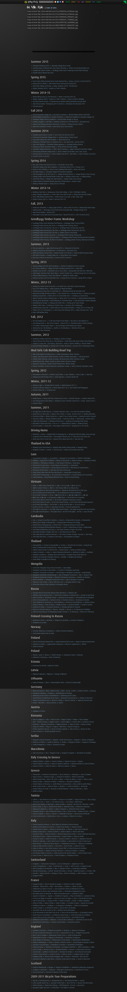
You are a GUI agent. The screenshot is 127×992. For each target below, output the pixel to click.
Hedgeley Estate (37, 956)
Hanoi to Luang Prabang (72, 477)
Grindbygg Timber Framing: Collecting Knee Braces (79, 240)
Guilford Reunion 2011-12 (69, 385)
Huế (58, 485)
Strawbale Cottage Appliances (56, 144)
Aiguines (50, 896)
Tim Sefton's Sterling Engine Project (43, 326)
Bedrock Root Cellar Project (87, 208)
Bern (56, 868)
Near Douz (50, 804)
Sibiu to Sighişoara (38, 719)
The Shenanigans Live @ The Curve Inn (44, 174)
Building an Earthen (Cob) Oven (42, 339)
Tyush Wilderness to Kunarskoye (42, 602)
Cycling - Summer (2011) (74, 414)
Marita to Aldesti (86, 724)
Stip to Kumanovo (38, 753)
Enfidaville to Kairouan (65, 814)
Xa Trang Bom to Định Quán (56, 497)
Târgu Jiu (48, 727)
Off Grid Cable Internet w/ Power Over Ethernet (47, 275)
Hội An (52, 488)
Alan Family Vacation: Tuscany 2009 (55, 848)
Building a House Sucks (72, 176)
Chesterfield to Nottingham (75, 945)
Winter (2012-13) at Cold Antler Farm (59, 296)
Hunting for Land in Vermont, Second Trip (67, 401)
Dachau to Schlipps (57, 700)
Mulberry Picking (83, 423)
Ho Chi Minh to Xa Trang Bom (76, 497)
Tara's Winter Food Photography (79, 388)
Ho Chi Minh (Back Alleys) (40, 504)
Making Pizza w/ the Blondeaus (42, 328)
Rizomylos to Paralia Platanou (59, 789)
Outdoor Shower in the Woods (68, 233)
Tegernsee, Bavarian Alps (85, 700)
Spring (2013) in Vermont (69, 278)
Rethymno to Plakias (50, 782)
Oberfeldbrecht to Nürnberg (64, 693)
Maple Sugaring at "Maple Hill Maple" (61, 289)
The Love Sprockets (38, 248)
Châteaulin (53, 920)
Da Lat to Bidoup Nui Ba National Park (44, 493)
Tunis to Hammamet (39, 816)
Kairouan (54, 814)
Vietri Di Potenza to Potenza (41, 764)
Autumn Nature (37, 403)
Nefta (92, 804)
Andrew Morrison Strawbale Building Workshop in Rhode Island (51, 181)
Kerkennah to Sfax (38, 802)
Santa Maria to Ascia (39, 836)
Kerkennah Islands (38, 811)
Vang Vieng (76, 463)
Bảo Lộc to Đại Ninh (75, 495)
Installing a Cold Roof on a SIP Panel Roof (66, 122)
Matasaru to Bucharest (47, 724)
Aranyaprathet (37, 545)
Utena (47, 682)
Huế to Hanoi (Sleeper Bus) (47, 485)
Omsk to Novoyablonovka (40, 600)
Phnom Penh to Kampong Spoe (42, 525)
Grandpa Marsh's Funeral (52, 385)
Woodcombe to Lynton (39, 937)
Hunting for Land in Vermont (87, 416)
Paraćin (64, 742)
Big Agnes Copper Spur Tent (41, 988)
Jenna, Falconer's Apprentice (41, 194)
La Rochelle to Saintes (51, 908)
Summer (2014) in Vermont (41, 156)
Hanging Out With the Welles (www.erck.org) (82, 434)
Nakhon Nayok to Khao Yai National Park (45, 550)
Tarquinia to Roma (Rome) (51, 843)
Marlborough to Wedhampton (81, 940)
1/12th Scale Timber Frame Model (58, 321)
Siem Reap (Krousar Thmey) (68, 532)
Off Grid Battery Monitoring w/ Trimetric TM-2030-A (48, 117)
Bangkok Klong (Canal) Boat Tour (76, 555)
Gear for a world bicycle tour (41, 980)
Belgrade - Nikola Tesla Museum (62, 740)
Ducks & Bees (80, 374)
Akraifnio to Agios (49, 777)
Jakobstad (49, 620)
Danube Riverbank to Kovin (53, 731)
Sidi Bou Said (51, 816)
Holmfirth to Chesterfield (53, 947)
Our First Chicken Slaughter (40, 346)
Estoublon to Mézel (77, 893)
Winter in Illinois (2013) (40, 199)
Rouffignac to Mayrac (39, 905)
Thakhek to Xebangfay (83, 458)
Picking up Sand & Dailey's (75, 124)
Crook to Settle (37, 949)
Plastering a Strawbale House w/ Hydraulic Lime (47, 142)
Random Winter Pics (39, 390)
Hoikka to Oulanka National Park (85, 642)
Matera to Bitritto (38, 761)
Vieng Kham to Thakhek (47, 460)
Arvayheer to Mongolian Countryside (68, 570)
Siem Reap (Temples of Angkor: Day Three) (69, 529)
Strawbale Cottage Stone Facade (61, 66)
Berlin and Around (38, 691)
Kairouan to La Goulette (65, 799)
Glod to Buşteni (65, 722)
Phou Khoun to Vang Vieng (41, 465)
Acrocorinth (84, 786)
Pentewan (66, 930)
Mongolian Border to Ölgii (73, 582)
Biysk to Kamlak (37, 597)
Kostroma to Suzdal (38, 607)
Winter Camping (37, 985)
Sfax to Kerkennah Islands (53, 811)
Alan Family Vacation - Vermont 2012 (58, 323)
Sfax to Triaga (92, 799)
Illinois (43, 434)
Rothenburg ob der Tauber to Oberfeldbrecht (46, 696)
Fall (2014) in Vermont (59, 115)
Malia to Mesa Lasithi (39, 786)
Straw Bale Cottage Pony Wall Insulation (44, 140)
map (78, 2)
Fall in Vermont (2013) (82, 215)
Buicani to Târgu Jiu (73, 727)
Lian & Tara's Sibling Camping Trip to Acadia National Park (50, 81)
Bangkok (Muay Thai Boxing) (56, 555)
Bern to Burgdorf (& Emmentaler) (42, 868)
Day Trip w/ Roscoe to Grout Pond (43, 258)
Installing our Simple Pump (80, 296)
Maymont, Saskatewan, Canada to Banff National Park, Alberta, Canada (54, 364)
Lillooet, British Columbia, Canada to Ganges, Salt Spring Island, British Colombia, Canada (59, 359)
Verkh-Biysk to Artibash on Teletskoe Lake (67, 595)
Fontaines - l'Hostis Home (40, 886)
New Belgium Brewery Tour (62, 437)
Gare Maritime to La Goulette (48, 799)
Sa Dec (47, 507)
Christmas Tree (51, 390)
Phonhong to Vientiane (47, 463)
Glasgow (51, 967)
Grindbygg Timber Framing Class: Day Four (72, 228)
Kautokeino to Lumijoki (39, 622)
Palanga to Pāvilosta (61, 674)
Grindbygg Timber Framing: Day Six (68, 225)
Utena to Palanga (38, 682)
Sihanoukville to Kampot (73, 520)
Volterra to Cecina (79, 846)
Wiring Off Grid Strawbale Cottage (67, 147)
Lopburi (48, 552)
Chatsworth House (38, 947)
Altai (80, 575)
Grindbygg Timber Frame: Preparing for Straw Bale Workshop (70, 70)
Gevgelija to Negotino (68, 753)
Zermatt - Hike (91, 871)
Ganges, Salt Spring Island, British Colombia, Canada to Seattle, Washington (55, 357)
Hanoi (34, 485)
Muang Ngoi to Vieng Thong (72, 472)
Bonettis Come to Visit (39, 271)
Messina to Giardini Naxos (57, 829)
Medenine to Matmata (82, 807)
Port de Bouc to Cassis (85, 898)
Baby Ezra (89, 374)
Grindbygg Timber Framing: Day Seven (44, 225)
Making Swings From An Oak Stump (84, 273)
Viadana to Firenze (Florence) (54, 851)
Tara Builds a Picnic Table (65, 165)
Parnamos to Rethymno (74, 782)
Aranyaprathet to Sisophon (71, 537)
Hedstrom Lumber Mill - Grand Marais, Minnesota (47, 343)
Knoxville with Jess (74, 398)
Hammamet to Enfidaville (82, 814)
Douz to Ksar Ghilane (39, 804)
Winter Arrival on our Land (62, 197)
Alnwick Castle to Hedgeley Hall (54, 956)
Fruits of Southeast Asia (73, 507)
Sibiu (47, 719)
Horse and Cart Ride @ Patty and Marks (44, 293)
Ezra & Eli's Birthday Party (40, 289)
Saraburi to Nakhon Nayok (78, 550)
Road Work (79, 268)
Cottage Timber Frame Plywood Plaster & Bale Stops (48, 176)
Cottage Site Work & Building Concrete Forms (61, 268)
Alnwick (67, 956)
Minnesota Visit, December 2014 (75, 104)
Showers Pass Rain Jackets (85, 983)
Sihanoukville (86, 520)
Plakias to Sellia (37, 782)
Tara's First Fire (71, 983)
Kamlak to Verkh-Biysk (87, 595)
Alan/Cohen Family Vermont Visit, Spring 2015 (62, 83)
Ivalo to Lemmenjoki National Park (43, 642)
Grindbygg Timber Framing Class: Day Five (45, 228)
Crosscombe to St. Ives (67, 933)
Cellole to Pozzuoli (51, 839)
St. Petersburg (74, 612)
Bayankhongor (86, 572)
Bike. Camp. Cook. (78, 197)
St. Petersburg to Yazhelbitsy (82, 609)
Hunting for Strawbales (39, 208)
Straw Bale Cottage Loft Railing (42, 86)
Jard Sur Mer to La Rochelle (68, 908)
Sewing (82, 980)
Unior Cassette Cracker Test (40, 983)
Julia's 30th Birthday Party (40, 312)
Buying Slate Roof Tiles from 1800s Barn (81, 271)
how (93, 2)
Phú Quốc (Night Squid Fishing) (59, 509)
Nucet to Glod (76, 722)
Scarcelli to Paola (38, 834)
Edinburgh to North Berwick (65, 970)
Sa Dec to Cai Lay (38, 507)
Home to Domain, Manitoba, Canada (82, 366)
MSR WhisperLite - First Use (67, 985)
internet (88, 2)
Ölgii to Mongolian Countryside (75, 580)
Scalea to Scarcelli (50, 834)
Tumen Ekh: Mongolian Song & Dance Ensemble (47, 568)
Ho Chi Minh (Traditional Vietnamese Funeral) (68, 500)
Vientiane (35, 463)
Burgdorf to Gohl (86, 866)
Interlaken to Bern (65, 868)
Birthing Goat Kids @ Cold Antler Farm (74, 291)
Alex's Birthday (70, 374)
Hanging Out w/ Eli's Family (80, 426)
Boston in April (76, 181)
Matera (47, 761)
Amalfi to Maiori (67, 836)
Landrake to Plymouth (39, 930)
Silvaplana (36, 864)
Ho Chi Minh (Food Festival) (60, 502)
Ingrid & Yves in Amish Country (68, 416)
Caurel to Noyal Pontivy (63, 917)
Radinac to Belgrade (88, 740)
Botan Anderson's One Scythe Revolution (62, 308)
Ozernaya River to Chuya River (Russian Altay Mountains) (49, 593)
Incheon (49, 450)
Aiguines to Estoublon (39, 896)
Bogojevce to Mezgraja (89, 742)
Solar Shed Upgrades (39, 144)
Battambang (87, 527)
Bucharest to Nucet (88, 722)
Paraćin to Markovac (53, 742)
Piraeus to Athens (71, 779)
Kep (34, 520)
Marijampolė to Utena (57, 682)
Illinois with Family (79, 169)
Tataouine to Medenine (40, 809)
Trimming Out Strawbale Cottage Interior (45, 137)
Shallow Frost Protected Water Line (79, 68)
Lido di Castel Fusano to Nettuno (56, 841)
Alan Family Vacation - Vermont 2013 (44, 212)
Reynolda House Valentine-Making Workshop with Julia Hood (68, 101)
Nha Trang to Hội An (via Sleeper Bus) (67, 488)
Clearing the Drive (76, 293)
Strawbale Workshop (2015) (41, 66)
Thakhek (35, 460)
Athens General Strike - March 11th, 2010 (45, 779)
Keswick (71, 949)
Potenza (80, 761)
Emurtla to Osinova (68, 600)
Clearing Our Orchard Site (72, 248)
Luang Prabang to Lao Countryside (82, 475)
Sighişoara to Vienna (39, 711)
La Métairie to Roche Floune (60, 915)
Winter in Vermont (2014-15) (67, 97)
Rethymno (62, 782)
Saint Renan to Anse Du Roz (84, 920)
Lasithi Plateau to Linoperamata (62, 784)
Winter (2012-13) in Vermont (67, 298)
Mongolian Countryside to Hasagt (42, 577)
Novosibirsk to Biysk (50, 597)
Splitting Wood (37, 210)
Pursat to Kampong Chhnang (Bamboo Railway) (47, 527)
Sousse (48, 814)
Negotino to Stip (54, 753)
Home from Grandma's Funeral (42, 126)
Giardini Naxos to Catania (40, 829)
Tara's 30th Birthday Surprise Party (43, 197)
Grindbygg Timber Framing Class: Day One (45, 233)
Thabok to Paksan (77, 460)
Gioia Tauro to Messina (81, 829)
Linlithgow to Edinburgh (40, 970)
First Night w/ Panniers (68, 988)
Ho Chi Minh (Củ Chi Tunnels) (41, 502)
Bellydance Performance (57, 421)
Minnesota (36, 434)
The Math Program (38, 172)
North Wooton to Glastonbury (41, 940)
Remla (48, 802)
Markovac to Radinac (39, 742)
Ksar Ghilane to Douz (58, 802)
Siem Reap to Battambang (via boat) (44, 529)
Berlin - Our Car (65, 691)
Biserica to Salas (85, 729)
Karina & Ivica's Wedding (40, 169)
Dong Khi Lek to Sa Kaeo (75, 545)
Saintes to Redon (38, 908)
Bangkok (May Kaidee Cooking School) (64, 447)
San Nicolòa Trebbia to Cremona (42, 853)
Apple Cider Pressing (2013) (54, 248)
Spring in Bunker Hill (72, 377)
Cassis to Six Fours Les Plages (62, 898)
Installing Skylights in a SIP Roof (42, 122)
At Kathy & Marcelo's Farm (61, 412)
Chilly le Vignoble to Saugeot (53, 884)
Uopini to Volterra (38, 848)
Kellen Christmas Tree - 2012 (84, 310)
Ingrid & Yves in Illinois (58, 414)
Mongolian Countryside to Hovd (55, 580)
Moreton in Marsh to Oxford (63, 942)
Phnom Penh (57, 525)
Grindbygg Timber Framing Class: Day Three (45, 230)
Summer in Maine (38, 419)
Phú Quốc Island (56, 512)
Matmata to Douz (69, 807)
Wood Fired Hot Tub (64, 140)
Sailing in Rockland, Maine (53, 419)
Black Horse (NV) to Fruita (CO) (42, 439)
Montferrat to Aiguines (61, 896)
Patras (86, 789)
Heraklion (62, 786)
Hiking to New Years (39, 305)
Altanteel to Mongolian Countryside (65, 577)
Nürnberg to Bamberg (39, 693)
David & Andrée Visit (66, 273)
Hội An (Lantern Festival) (40, 488)
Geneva (91, 873)
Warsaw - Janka (37, 655)
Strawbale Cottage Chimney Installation (44, 119)
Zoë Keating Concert (39, 323)
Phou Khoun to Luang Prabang (79, 468)
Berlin (74, 691)
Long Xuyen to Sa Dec (57, 507)
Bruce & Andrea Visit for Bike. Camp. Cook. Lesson (72, 151)
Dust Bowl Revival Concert (40, 101)
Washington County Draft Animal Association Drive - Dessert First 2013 (53, 215)
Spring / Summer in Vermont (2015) (79, 81)
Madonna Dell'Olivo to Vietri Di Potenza (82, 764)
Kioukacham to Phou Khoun (41, 468)
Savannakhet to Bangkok (40, 458)
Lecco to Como (37, 855)
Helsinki (84, 644)
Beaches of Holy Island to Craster (65, 959)
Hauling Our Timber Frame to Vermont (44, 286)
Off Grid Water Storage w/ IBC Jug (68, 119)
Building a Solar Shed (39, 192)
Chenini (51, 809)
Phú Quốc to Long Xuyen (40, 509)
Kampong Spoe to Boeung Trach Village (68, 522)
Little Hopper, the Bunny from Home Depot (45, 273)
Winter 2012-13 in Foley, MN (84, 308)
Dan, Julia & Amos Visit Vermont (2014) (44, 165)
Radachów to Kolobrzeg (40, 657)
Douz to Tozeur (37, 807)
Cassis (75, 898)
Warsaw (47, 655)
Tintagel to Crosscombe (82, 933)
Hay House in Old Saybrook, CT (79, 321)
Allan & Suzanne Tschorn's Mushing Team (45, 298)
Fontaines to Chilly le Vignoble (72, 884)
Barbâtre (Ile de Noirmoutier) (66, 910)
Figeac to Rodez (60, 903)
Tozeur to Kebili (60, 804)
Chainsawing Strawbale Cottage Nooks (44, 151)
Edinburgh (52, 970)
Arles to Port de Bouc (39, 901)
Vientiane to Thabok (90, 460)
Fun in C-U (56, 423)
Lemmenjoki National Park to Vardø (43, 633)
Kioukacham (74, 465)
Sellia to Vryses (88, 779)
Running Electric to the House (41, 154)
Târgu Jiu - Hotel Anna (59, 727)
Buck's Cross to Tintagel (40, 935)
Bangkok (63, 557)
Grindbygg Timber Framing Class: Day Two (73, 230)
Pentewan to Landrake (54, 930)
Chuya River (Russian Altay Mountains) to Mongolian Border (50, 584)
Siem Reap (89, 534)
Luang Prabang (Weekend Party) (53, 477)
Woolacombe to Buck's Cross (57, 935)
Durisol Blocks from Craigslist (69, 255)
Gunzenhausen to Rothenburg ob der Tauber (46, 698)
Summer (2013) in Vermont (63, 258)
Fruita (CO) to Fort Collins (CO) (81, 437)
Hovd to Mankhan (38, 580)
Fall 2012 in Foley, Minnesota (41, 330)
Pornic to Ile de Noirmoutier (70, 912)
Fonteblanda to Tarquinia (68, 843)
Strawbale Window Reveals (75, 144)
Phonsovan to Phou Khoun (40, 470)
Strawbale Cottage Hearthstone (42, 149)
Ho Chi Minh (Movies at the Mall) (42, 500)
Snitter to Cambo (67, 954)
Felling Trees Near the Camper (82, 194)
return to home (51, 8)
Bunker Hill (48, 426)
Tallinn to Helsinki (38, 646)
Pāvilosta (49, 674)
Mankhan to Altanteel (83, 577)
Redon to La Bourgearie (81, 905)
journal (68, 2)
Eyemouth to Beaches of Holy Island (43, 959)
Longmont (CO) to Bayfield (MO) (42, 437)
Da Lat (51, 495)
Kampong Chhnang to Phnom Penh (73, 525)
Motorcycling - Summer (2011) (86, 419)
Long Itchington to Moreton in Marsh (83, 942)
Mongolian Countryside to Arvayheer (43, 572)
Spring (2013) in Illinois (85, 278)
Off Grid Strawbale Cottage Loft (42, 115)
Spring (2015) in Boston (40, 83)
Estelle (74, 901)
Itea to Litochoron (64, 774)
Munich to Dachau (70, 700)
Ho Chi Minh (53, 504)
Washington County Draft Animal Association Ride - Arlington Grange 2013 (65, 210)
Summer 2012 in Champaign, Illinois (83, 346)
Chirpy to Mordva (38, 605)
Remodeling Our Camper (40, 303)
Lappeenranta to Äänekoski (55, 644)
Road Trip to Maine (68, 419)
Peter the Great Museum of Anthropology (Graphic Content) (50, 612)
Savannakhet (53, 458)
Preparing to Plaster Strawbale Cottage (44, 147)
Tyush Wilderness (59, 602)
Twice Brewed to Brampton (83, 952)
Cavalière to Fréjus (89, 896)
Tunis (58, 816)
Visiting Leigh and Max (55, 208)
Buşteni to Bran (54, 722)
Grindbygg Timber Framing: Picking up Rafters (46, 237)
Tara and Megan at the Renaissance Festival (68, 326)
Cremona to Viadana (71, 851)
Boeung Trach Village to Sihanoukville (44, 522)
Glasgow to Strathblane (62, 967)
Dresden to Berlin (83, 691)
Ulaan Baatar (67, 568)
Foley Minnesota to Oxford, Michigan (85, 300)
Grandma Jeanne (38, 106)
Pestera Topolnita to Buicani (41, 729)
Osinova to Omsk (55, 600)
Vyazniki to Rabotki (73, 605)
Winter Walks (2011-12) (60, 388)
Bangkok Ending (82, 447)
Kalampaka (75, 774)
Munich (61, 703)
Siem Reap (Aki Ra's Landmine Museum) (45, 534)
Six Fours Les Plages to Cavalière (42, 898)
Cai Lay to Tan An (80, 504)
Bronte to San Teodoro (63, 827)
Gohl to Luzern (75, 866)
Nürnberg (51, 693)
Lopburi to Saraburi (38, 552)
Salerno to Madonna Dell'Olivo (60, 764)
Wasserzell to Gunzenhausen (69, 698)
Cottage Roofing (86, 176)
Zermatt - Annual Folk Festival (57, 871)
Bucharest (36, 724)
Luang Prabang (37, 477)
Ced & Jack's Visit (72, 250)
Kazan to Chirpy (49, 605)
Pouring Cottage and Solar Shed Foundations (46, 266)
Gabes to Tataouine (61, 809)
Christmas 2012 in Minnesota (73, 305)
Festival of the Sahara (55, 807)
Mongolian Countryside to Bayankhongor (45, 575)
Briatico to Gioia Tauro (39, 832)
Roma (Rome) (37, 843)
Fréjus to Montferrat (76, 896)
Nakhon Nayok (63, 550)
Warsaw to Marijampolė (73, 682)
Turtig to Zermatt (44, 873)
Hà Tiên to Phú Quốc (69, 512)
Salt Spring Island (84, 357)
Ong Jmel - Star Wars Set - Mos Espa (77, 804)
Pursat (65, 527)
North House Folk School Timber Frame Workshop (79, 341)
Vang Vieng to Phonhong (63, 463)
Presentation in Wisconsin (40, 374)
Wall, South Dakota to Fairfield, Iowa (43, 354)
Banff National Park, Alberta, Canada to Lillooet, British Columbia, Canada (54, 361)
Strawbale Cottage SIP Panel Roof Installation (59, 172)
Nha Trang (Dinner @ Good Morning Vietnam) (46, 490)
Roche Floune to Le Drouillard (41, 915)
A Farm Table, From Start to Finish (61, 194)
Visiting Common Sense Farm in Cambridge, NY (47, 291)
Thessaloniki (36, 774)
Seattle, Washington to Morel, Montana (68, 354)
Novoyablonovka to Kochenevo (85, 597)
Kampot (61, 520)
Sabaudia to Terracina (85, 839)
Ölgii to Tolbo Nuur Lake (56, 582)
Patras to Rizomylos (76, 789)
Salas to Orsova (74, 729)
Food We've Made (38, 416)
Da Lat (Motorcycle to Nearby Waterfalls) (69, 493)
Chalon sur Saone (77, 886)
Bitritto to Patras (37, 791)
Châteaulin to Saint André (40, 920)
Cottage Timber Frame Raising (72, 179)
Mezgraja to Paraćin (74, 742)
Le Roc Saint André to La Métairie (80, 915)
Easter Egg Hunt (59, 377)
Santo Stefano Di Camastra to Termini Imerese (65, 824)
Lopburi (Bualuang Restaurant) (61, 552)
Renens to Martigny (70, 873)
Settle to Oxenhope (83, 947)
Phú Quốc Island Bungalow (41, 512)
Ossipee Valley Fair (52, 255)
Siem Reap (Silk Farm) (39, 537)
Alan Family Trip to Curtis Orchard (63, 126)
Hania (79, 779)
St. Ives (57, 933)
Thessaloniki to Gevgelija (84, 753)
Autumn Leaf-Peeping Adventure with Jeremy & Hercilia (49, 124)
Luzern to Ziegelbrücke (39, 866)
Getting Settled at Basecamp (87, 298)
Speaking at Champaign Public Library (77, 421)
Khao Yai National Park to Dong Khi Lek (44, 547)
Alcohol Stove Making (51, 985)
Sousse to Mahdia (38, 814)
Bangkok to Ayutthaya (39, 555)
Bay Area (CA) (79, 439)
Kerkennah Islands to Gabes (77, 809)
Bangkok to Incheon (39, 450)
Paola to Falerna (65, 832)
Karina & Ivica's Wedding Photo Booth (61, 169)
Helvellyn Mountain (61, 949)
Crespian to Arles (52, 901)
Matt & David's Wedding (60, 149)
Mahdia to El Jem (83, 811)
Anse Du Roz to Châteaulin (66, 920)
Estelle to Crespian (64, 901)
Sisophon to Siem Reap (55, 537)
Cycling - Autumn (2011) (88, 401)
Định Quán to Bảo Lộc (39, 497)
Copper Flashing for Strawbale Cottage (81, 149)
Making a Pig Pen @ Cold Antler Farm (44, 250)
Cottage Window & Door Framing (85, 174)
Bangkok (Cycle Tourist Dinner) (42, 447)
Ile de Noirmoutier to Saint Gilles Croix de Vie (46, 912)
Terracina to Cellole (64, 839)
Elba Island (58, 846)
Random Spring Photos (56, 374)
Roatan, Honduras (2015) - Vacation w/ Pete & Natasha (49, 88)
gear (82, 2)
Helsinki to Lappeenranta (72, 644)
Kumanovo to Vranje (59, 744)
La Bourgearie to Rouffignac (64, 905)
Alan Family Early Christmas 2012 (64, 310)
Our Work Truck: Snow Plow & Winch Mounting (71, 286)
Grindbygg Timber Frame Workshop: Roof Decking (47, 223)
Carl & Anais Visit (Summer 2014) (64, 135)
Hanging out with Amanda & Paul (43, 377)
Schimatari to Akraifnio (63, 777)
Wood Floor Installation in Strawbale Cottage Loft (79, 117)
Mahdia (92, 811)
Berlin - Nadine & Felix (52, 691)
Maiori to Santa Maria (53, 836)
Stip (47, 753)
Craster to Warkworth (84, 959)
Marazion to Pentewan (78, 930)
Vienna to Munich (51, 703)
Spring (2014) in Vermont (57, 184)
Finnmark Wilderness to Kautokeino (43, 631)
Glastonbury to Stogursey (73, 937)
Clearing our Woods (89, 293)
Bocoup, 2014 (80, 167)
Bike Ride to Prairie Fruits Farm (42, 423)
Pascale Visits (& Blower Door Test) (43, 73)
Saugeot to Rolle (38, 876)
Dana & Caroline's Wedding (76, 99)
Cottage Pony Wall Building (54, 179)
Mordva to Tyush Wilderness (74, 602)
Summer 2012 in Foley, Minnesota (61, 346)
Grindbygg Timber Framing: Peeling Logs (69, 235)
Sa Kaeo (63, 545)
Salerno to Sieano (50, 766)
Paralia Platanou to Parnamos (41, 784)
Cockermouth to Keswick (83, 949)
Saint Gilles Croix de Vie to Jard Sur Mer (44, 910)
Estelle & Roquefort (83, 901)
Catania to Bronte (77, 827)
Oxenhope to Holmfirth (68, 947)
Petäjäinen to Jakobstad (61, 620)
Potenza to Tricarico (70, 761)
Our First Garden (37, 426)
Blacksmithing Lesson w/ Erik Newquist (44, 97)
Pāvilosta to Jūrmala (39, 674)
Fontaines (67, 886)
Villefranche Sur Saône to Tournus (42, 889)
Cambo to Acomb (55, 954)
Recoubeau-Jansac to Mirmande (42, 893)
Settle (92, 947)
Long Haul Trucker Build (57, 983)
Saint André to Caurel (78, 917)
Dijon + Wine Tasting (56, 886)
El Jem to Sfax (72, 811)
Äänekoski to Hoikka (39, 644)
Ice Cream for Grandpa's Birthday (80, 412)
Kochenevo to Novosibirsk (66, 597)
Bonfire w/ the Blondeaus (61, 328)
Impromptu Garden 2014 (66, 167)
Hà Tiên (79, 512)
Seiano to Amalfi (79, 836)
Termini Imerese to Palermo (41, 824)
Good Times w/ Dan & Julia (41, 414)
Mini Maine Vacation (39, 255)
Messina (70, 829)
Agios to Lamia (37, 777)
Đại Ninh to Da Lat (60, 495)
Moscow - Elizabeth (58, 609)
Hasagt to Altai (88, 575)
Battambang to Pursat (75, 527)
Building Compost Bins (39, 296)
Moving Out (80, 985)
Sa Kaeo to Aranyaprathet (51, 545)
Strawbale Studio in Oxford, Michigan (82, 323)
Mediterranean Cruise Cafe (40, 308)
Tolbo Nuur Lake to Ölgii (40, 582)
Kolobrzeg (80, 655)
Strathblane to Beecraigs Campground (83, 967)
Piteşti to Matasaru (61, 724)
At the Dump (61, 250)
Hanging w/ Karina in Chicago (62, 339)
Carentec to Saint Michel (58, 922)
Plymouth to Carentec (74, 922)
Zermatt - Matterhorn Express (76, 871)
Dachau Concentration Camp (41, 700)
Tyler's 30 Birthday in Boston (77, 192)
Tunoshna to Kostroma (53, 607)
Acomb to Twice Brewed (40, 954)
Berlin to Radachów (54, 657)
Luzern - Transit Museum (55, 866)
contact (99, 2)
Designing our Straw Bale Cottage (57, 192)
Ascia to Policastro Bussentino (86, 834)
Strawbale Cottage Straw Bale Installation (45, 167)
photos (73, 2)
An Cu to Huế (65, 485)
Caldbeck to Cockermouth (50, 952)
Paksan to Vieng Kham (62, 460)
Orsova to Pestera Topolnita (59, 729)
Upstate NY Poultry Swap (70, 275)
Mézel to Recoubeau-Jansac (62, 893)
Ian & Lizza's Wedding (39, 268)
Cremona (81, 851)
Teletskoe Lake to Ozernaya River (42, 595)
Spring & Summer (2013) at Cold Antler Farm (46, 278)
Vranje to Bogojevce (39, 744)
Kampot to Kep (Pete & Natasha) (47, 520)
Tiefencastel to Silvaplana (48, 864)
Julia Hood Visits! (85, 122)
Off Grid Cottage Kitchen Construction (79, 115)
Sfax (64, 811)
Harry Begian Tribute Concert (61, 426)
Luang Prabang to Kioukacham (60, 465)
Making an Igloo (37, 385)
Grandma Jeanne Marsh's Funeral (42, 135)
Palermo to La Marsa (76, 816)
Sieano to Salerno (38, 766)
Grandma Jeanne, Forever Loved (68, 137)
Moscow (69, 609)
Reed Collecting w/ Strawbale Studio (61, 300)
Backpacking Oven (57, 980)
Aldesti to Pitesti (74, 724)
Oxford (50, 942)
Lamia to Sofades (86, 774)
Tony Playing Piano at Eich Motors (43, 401)
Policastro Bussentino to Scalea (67, 834)
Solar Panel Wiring (38, 179)
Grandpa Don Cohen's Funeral (41, 70)
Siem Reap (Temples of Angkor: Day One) (71, 534)
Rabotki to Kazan (61, 605)
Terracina (74, 839)
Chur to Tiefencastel (64, 864)
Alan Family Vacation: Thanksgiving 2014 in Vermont (48, 104)
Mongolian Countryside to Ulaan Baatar (44, 570)
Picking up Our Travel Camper (75, 303)
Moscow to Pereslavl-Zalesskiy (42, 609)
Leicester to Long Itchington (41, 945)
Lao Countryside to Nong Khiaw (61, 475)
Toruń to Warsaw (56, 655)
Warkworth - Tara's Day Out (80, 956)
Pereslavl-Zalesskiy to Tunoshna (71, 607)
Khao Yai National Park (65, 547)
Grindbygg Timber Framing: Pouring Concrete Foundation (78, 237)
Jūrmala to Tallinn (53, 666)
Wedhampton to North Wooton (61, 940)
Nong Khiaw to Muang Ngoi (41, 475)
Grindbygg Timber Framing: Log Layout (44, 235)
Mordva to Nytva (89, 602)
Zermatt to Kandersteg (39, 871)
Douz (45, 807)
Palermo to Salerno (63, 766)
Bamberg (93, 691)
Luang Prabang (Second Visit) (59, 468)
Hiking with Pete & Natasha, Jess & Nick (55, 398)
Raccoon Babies (86, 343)
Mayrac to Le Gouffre (87, 903)
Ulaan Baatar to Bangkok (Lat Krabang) (44, 559)
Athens (61, 779)
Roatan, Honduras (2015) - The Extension (65, 86)
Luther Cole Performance (40, 421)
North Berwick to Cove (81, 970)
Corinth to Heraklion (73, 786)
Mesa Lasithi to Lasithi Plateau (82, 784)
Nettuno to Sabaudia (39, 841)
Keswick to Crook (49, 949)
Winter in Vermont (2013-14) (57, 199)
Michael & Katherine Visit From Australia (73, 266)
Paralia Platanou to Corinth (40, 789)
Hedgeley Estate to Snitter (81, 954)
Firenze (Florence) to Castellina (77, 848)
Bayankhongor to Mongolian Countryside (68, 572)
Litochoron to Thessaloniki (49, 774)
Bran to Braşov (84, 719)
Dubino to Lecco (48, 855)
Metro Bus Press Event (78, 328)
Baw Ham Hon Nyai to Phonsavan (61, 470)
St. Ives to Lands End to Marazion (42, 933)
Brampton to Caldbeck (66, 952)
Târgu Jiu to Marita (38, 727)
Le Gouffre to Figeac (73, 903)
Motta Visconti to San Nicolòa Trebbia (65, 853)
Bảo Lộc (85, 495)
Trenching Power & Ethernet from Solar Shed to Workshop (50, 68)
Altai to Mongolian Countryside (68, 575)
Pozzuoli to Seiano (38, 839)
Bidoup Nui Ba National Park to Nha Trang (74, 490)
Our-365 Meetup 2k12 (39, 321)
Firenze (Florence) (38, 851)
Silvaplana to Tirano (72, 855)
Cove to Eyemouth (38, 972)
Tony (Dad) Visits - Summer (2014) (74, 142)
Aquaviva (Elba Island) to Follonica (43, 846)
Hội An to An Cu (76, 485)
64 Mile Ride (55, 988)
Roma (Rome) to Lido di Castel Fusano (80, 841)
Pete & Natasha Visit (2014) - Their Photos (64, 154)
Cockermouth (37, 952)
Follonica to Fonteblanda (85, 843)
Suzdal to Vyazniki (87, 605)
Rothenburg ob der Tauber (68, 696)
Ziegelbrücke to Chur (78, 864)
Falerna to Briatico (53, 832)
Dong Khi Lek (88, 545)
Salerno (73, 766)
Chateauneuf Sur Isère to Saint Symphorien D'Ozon (47, 891)
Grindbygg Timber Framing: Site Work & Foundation (48, 240)
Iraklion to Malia (52, 786)
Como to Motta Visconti (85, 853)
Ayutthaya (90, 552)
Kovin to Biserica (38, 731)
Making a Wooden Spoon (40, 184)
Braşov (75, 719)
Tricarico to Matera (57, 761)
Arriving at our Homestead (40, 300)
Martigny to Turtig (57, 873)
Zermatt (35, 873)
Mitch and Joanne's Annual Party (42, 253)
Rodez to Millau (49, 903)
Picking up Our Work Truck (57, 303)
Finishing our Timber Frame (55, 305)
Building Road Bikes (89, 414)
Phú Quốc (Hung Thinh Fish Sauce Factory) (82, 509)
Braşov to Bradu (66, 719)
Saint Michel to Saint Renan (41, 922)
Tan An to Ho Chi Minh (66, 504)
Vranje (49, 744)
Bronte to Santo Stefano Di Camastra (43, 827)
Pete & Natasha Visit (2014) (87, 154)
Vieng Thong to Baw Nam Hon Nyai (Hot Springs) (47, 472)
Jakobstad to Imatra (38, 620)
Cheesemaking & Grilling (69, 423)
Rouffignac (51, 905)
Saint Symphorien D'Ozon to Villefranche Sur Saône (69, 889)
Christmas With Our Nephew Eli (42, 388)
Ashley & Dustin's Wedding (72, 343)
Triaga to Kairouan (80, 799)
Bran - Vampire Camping (40, 722)
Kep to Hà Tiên (88, 512)
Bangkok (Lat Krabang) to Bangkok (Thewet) (46, 557)
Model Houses (37, 398)
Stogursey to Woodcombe (55, 937)
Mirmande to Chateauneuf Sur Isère (75, 891)
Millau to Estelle (37, 903)
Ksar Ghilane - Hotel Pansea (74, 802)
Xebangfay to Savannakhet (67, 458)
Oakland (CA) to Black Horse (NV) (63, 439)
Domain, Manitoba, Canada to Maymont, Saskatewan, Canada (51, 366)
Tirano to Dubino (60, 855)
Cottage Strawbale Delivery (65, 174)
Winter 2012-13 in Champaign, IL (42, 310)
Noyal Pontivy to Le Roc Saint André (43, 917)
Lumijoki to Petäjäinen (77, 620)
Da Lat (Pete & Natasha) (40, 495)
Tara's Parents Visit (63, 293)
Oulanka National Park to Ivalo (64, 642)
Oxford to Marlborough (39, 942)
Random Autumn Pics (88, 398)
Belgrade (77, 740)
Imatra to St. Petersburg (87, 612)
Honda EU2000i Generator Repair (83, 253)
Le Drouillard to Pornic (86, 912)
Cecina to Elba (68, 846)
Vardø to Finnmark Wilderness (64, 631)
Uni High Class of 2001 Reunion (42, 412)
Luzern (67, 866)
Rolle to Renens (82, 873)
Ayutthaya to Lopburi (79, 552)
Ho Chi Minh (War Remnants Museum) (81, 502)
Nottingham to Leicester (58, 945)
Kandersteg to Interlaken (79, 868)
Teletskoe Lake (72, 593)
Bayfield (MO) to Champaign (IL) (56, 434)
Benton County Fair (51, 416)
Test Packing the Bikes (71, 980)
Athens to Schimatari (78, 777)
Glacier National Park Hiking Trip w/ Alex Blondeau (48, 341)
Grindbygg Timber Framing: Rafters (74, 223)
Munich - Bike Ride (38, 703)
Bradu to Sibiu (55, 719)
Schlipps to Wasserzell (86, 698)
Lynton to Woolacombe (74, 935)
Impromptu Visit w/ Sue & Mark (57, 271)
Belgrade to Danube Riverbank (42, 740)
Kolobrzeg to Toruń (69, 655)
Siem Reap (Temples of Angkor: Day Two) (45, 532)
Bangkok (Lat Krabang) (75, 557)
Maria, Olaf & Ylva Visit (70, 208)
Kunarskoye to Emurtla (82, 600)
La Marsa (65, 816)
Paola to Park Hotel (78, 832)
